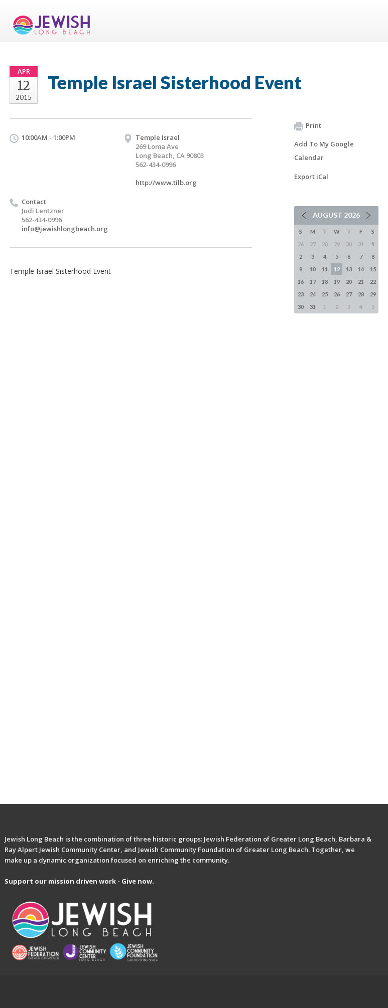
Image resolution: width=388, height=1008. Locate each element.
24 (313, 294)
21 (361, 281)
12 (337, 269)
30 (301, 306)
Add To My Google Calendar (324, 150)
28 (361, 294)
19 (337, 281)
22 (373, 281)
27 (349, 294)
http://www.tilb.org (166, 182)
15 (373, 269)
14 (361, 269)
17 (313, 281)
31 (313, 306)
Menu (366, 21)
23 (301, 294)
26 (337, 294)
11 (325, 269)
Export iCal (311, 176)
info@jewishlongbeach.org (65, 228)
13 (349, 269)
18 (325, 281)
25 (325, 294)
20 (349, 281)
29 (373, 294)
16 (301, 281)
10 (313, 269)
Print (307, 126)
